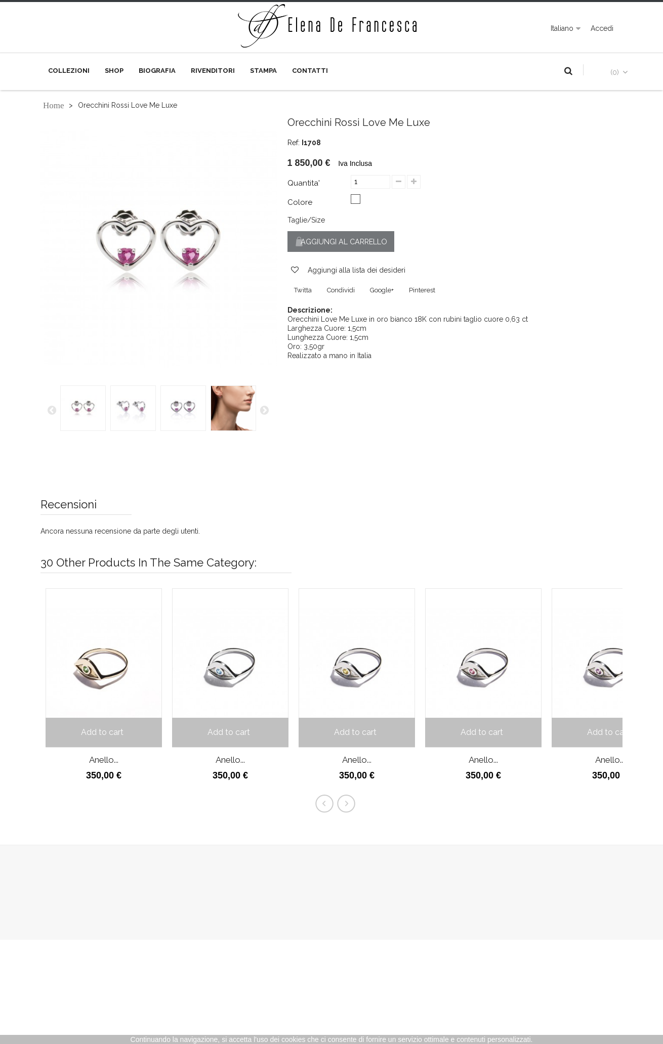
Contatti (310, 70)
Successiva (264, 410)
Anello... (103, 760)
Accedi (602, 28)
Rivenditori (213, 70)
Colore (300, 202)
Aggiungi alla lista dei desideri (355, 271)
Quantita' (303, 183)
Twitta (303, 291)
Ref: (293, 143)
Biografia (157, 70)
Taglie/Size (306, 220)
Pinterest (422, 291)
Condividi (341, 291)
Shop (114, 70)
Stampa (263, 70)
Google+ (382, 291)
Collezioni (69, 70)
